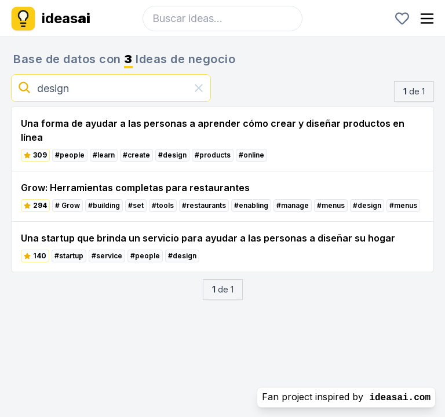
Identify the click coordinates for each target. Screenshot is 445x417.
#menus (331, 205)
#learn (104, 155)
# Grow (67, 205)
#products (213, 155)
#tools (163, 205)
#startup (68, 255)
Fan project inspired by (346, 397)
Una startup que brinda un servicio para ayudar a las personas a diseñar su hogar (208, 238)
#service (107, 255)
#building (104, 205)
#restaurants (204, 205)
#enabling (251, 205)
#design (172, 155)
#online (251, 155)
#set (136, 205)
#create (136, 155)
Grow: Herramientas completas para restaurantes (135, 187)
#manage (292, 205)
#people (70, 155)
